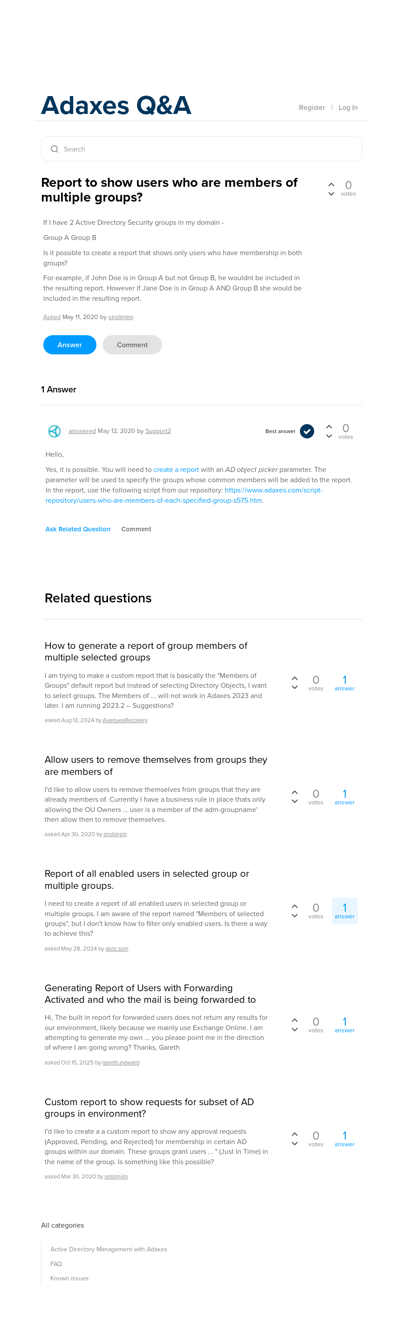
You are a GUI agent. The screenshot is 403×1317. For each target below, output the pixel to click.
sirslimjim (115, 834)
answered (82, 431)
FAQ (56, 1264)
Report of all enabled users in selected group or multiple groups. (147, 880)
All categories (62, 1225)
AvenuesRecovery (125, 720)
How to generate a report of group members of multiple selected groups (146, 652)
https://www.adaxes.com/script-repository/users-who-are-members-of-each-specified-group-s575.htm (184, 495)
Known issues (69, 1278)
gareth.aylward (120, 1062)
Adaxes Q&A (117, 104)
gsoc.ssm (117, 948)
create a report (176, 469)
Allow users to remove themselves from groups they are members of (156, 766)
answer (70, 345)
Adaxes (83, 26)
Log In (348, 107)
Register (312, 107)
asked (52, 317)
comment (132, 345)
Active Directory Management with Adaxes (108, 1249)
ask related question (78, 529)
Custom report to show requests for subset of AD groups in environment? (149, 1108)
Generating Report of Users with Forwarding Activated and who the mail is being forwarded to (150, 994)
